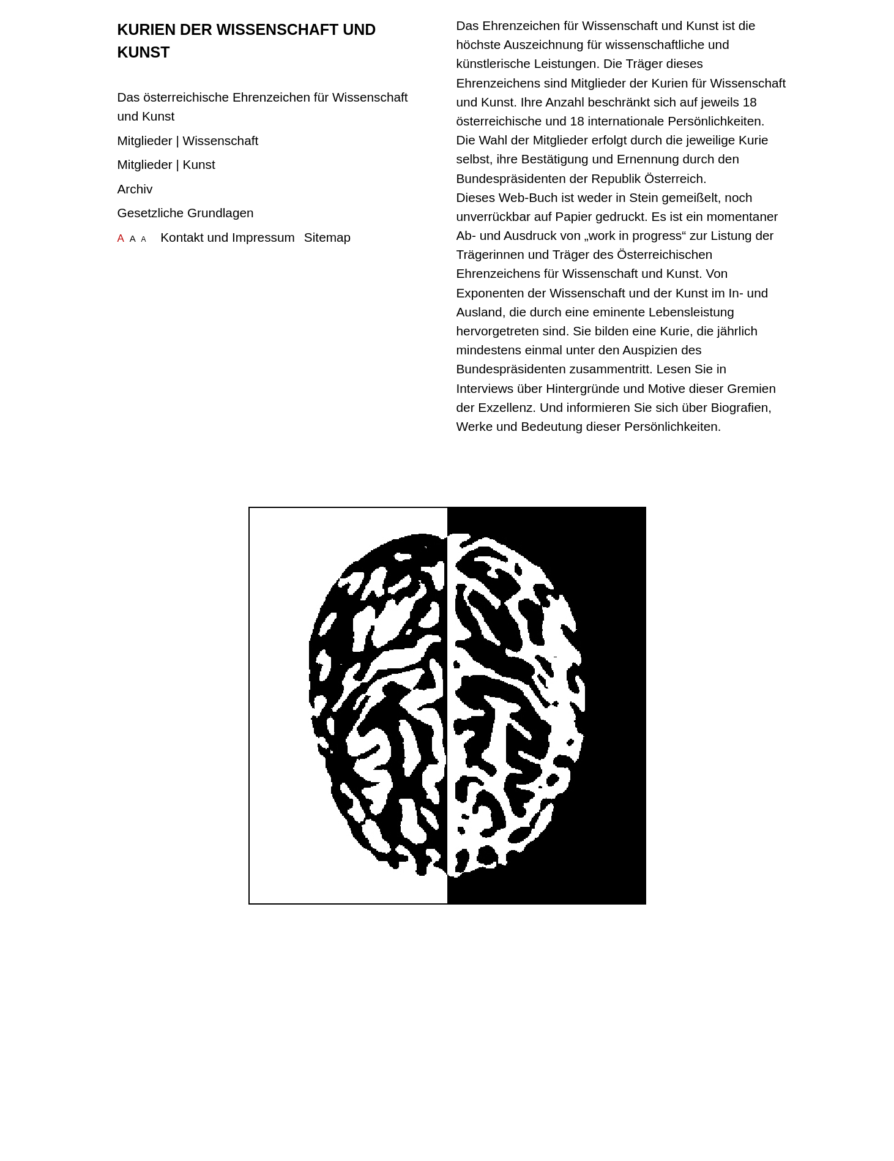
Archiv (135, 189)
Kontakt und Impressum (227, 237)
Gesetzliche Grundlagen (185, 213)
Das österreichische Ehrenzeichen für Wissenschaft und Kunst (262, 106)
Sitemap (327, 237)
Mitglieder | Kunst (166, 164)
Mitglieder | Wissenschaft (188, 140)
